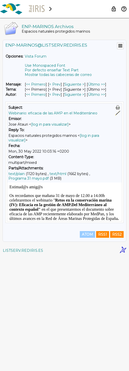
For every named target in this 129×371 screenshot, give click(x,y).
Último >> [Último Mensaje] (96, 84)
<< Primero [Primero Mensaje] (36, 84)
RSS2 (117, 348)
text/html (57, 173)
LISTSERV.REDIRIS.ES (23, 364)
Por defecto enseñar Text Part (52, 70)
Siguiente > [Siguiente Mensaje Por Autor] (74, 94)
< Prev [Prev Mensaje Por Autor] (55, 94)
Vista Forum (35, 56)
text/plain (16, 173)
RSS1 (102, 348)
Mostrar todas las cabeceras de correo (58, 74)
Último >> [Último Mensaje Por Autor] (96, 94)
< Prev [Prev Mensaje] (55, 84)
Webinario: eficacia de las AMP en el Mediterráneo (52, 113)
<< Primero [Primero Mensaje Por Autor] (36, 94)
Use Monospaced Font (45, 65)
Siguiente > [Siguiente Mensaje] (74, 84)
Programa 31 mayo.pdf (28, 178)
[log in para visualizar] (50, 124)
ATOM (87, 348)
